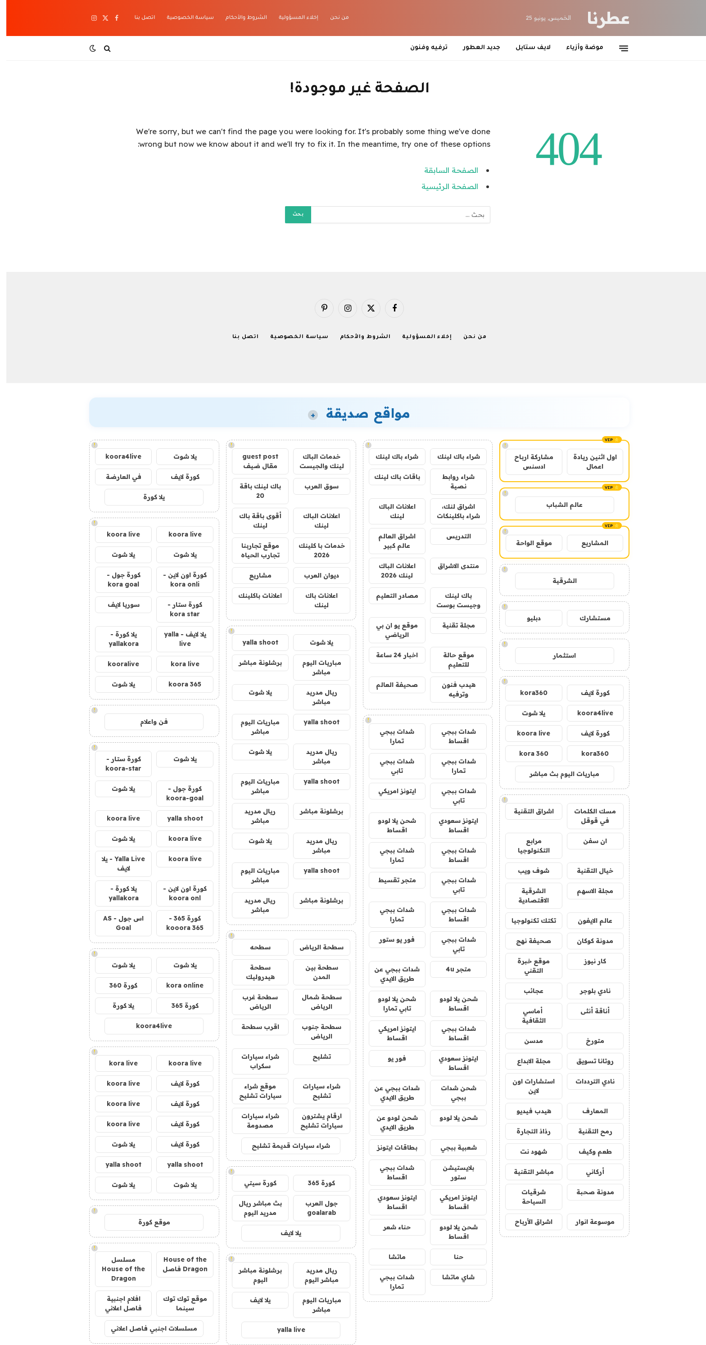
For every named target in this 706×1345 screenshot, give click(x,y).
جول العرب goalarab (315, 1208)
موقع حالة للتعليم (452, 659)
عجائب (527, 991)
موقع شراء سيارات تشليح (254, 1091)
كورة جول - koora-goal (178, 793)
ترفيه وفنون (422, 48)
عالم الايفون (588, 920)
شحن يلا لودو (452, 1118)
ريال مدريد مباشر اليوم (315, 1275)
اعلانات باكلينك (254, 595)
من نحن (333, 18)
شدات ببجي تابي (390, 766)
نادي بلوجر (589, 991)
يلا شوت (527, 713)
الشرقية (558, 581)
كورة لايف (589, 693)
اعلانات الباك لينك (390, 511)
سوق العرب (315, 486)
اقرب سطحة (254, 1027)
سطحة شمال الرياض (315, 1002)
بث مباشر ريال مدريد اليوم (254, 1208)
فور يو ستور (390, 939)
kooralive (117, 664)
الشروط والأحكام (240, 18)
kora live (178, 664)
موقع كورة (148, 1222)
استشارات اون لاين (527, 1086)
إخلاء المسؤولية (292, 18)
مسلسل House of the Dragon (117, 1268)
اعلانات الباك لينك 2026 (390, 570)
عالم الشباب (558, 505)
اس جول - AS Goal (117, 923)
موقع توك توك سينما (179, 1303)
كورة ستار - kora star (178, 609)
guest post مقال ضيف (254, 461)
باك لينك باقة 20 (254, 491)
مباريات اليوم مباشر (315, 667)
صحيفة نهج (527, 941)
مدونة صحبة (589, 1192)
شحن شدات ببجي (452, 1092)
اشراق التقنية (527, 811)
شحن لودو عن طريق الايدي (391, 1122)
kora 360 (527, 753)
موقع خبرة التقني (527, 966)
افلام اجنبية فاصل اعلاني (117, 1303)
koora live (527, 733)
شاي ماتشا (452, 1277)
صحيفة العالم (391, 685)
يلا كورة (147, 497)
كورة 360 (117, 985)
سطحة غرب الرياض (254, 1002)
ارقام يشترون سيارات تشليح (315, 1120)
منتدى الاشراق (452, 566)
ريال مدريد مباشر (315, 697)
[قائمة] (617, 48)
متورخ (588, 1041)
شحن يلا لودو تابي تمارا (390, 1003)
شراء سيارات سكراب (254, 1061)
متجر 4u (452, 969)
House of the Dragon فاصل (178, 1264)
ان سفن (589, 841)
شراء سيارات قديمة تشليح (284, 1146)
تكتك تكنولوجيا (527, 920)
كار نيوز (589, 961)
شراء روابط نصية (452, 481)
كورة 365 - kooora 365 (178, 923)
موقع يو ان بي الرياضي (391, 630)
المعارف (589, 1111)
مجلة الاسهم (588, 891)
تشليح (315, 1056)
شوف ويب (527, 871)
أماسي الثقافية (527, 1016)
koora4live (589, 713)
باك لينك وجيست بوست (452, 600)
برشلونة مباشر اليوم (254, 1275)
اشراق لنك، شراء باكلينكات (452, 511)
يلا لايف (284, 1233)
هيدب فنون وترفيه (452, 689)
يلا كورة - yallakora (117, 639)
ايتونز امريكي (391, 791)
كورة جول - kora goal (117, 579)
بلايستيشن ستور (452, 1172)
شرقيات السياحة (527, 1196)
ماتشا (390, 1257)
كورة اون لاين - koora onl (178, 893)
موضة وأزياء (578, 48)
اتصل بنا (138, 18)
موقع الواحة (528, 543)
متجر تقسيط (391, 880)
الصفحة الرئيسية (443, 186)
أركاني (588, 1172)
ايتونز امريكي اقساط (391, 1033)
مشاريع (254, 575)
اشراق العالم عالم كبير (390, 541)
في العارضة (117, 477)
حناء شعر (390, 1227)
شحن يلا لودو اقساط (390, 825)
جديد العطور (475, 48)
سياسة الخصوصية (184, 18)
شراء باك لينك (452, 456)
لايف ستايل (526, 48)
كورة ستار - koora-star (117, 763)
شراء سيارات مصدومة (254, 1120)
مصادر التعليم (391, 595)
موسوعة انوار (588, 1222)
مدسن (527, 1041)
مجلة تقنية (452, 625)
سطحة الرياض (315, 947)
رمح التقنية (589, 1131)
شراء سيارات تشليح (315, 1091)
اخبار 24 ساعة (391, 655)
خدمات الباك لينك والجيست (315, 461)
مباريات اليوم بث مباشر (558, 774)
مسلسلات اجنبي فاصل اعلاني (147, 1328)
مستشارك (588, 618)
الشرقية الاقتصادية (527, 895)
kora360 (527, 693)
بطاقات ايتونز (391, 1147)
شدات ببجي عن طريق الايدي (390, 974)
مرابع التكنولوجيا (527, 845)
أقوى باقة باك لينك (254, 520)
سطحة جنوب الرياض (315, 1031)
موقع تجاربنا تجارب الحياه (254, 550)
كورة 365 (315, 1183)
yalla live (285, 1330)
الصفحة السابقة (445, 170)
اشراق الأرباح (527, 1222)
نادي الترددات (588, 1081)
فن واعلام (148, 722)
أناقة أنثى (588, 1011)
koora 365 (178, 684)
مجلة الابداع (527, 1061)
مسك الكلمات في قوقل (589, 816)
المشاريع (588, 543)
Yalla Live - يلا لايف (117, 863)
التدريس (452, 536)
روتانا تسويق (588, 1061)
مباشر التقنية (527, 1172)
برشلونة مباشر (254, 663)
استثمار (558, 655)
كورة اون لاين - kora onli (178, 579)
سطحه (254, 947)
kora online (178, 985)
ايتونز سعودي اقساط (452, 825)
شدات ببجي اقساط (452, 736)
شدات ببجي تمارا (390, 736)
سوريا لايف (117, 604)
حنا (452, 1257)
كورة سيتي (254, 1183)
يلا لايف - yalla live (179, 639)
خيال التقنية (588, 871)
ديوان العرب (315, 575)
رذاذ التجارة (527, 1131)
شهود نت (527, 1151)
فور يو (390, 1058)
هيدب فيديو (527, 1111)
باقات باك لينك (391, 477)
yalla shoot (254, 642)
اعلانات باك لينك (315, 600)
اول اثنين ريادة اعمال (589, 461)
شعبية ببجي (452, 1147)
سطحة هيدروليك (254, 972)
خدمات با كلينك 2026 (315, 550)
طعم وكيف (589, 1151)
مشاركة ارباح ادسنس (527, 461)
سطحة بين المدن (315, 972)
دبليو (527, 618)
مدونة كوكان (588, 941)
